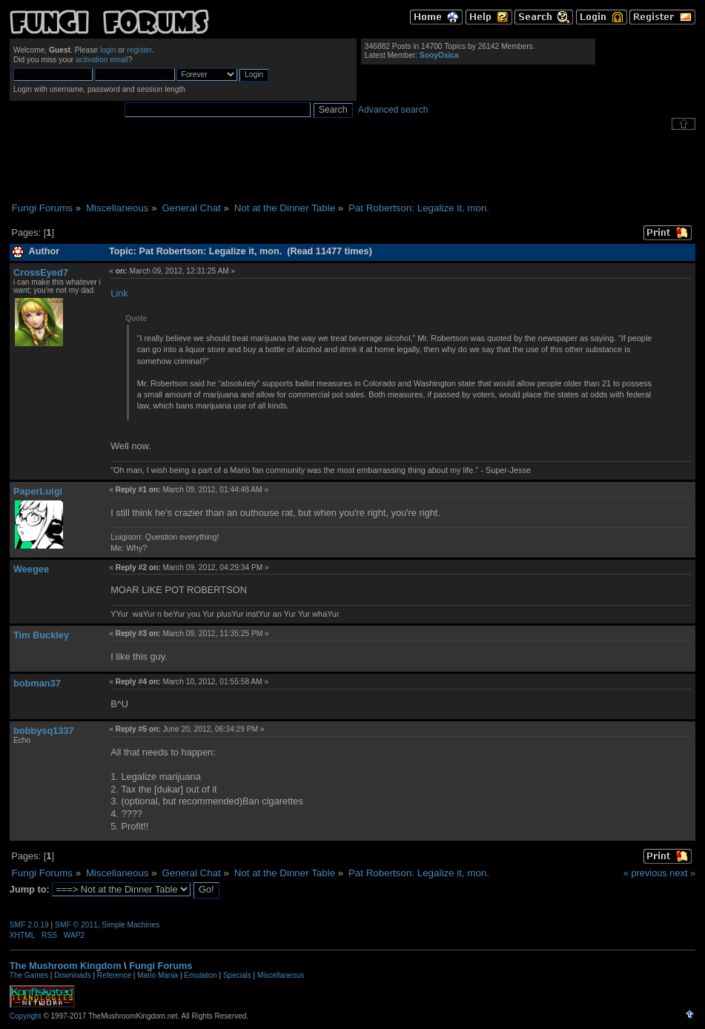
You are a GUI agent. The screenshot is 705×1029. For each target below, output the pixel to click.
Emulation (200, 975)
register (139, 50)
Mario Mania (157, 975)
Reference (114, 975)
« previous (645, 873)
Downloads (72, 975)
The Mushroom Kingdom (66, 965)
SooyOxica (439, 55)
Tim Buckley (41, 635)
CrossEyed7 (40, 272)
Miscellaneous (280, 975)
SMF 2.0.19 (29, 925)
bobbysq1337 (43, 730)
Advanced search (393, 110)
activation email (102, 60)
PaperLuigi (37, 491)
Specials (237, 975)
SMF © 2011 (76, 925)
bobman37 (37, 683)
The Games (29, 975)
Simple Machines (130, 925)
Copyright (26, 1016)
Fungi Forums (160, 965)
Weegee (31, 569)
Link (119, 293)
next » (682, 873)
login (108, 50)
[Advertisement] (353, 166)
